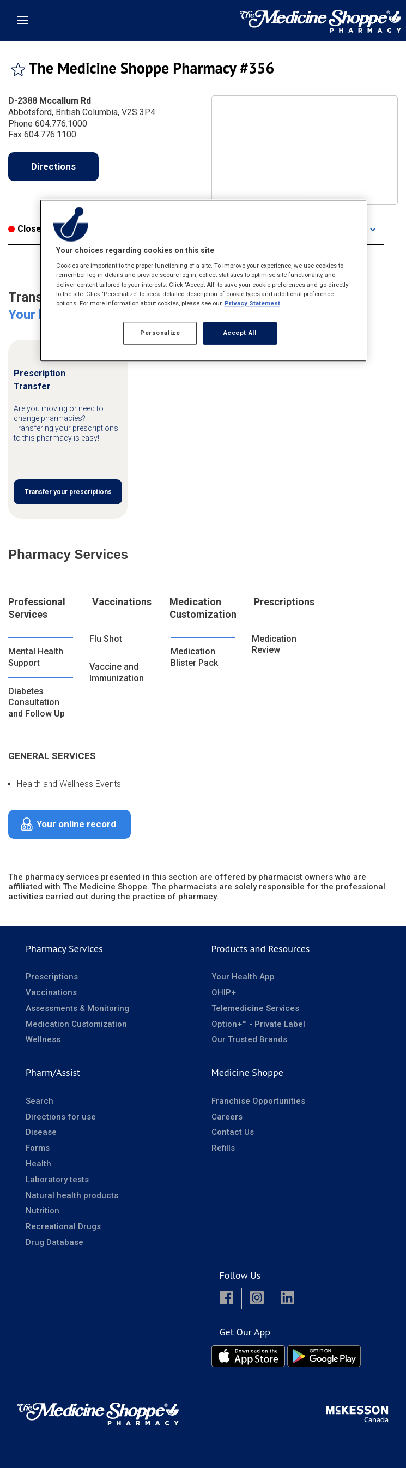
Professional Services (36, 608)
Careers (227, 1117)
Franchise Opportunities (258, 1101)
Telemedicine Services (255, 1008)
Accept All (240, 332)
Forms (38, 1148)
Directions (53, 166)
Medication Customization (203, 608)
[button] (226, 1298)
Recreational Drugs (63, 1226)
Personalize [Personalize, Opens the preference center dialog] (160, 332)
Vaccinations (122, 601)
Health (38, 1164)
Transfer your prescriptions (68, 492)
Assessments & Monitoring (77, 1008)
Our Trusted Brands (249, 1039)
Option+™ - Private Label (258, 1024)
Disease (41, 1132)
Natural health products (72, 1195)
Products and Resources (260, 948)
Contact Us (232, 1132)
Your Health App (243, 977)
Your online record (76, 824)
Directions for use (61, 1117)
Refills (223, 1148)
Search (39, 1101)
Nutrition (42, 1211)
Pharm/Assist (53, 1072)
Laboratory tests (57, 1179)
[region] (203, 280)
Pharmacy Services (64, 948)
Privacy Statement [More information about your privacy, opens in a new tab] (252, 303)
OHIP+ (223, 992)
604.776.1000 (61, 123)
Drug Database (54, 1242)
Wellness (43, 1039)
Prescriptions (284, 601)
